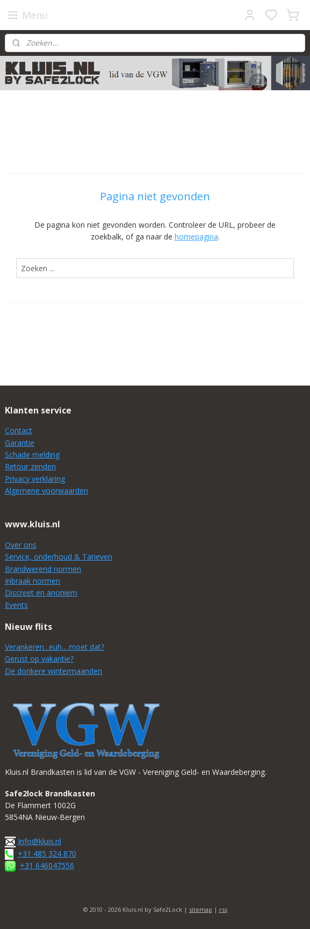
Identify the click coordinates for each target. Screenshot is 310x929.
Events (16, 605)
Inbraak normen (32, 581)
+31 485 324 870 (47, 853)
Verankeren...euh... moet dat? (54, 647)
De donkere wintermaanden (53, 671)
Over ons (21, 545)
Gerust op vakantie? (39, 659)
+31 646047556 (47, 865)
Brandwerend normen (43, 569)
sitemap (200, 909)
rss (223, 909)
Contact (18, 430)
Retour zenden (30, 466)
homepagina (196, 236)
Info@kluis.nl (39, 841)
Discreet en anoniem (41, 592)
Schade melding (32, 454)
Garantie (19, 443)
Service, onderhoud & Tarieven (58, 556)
